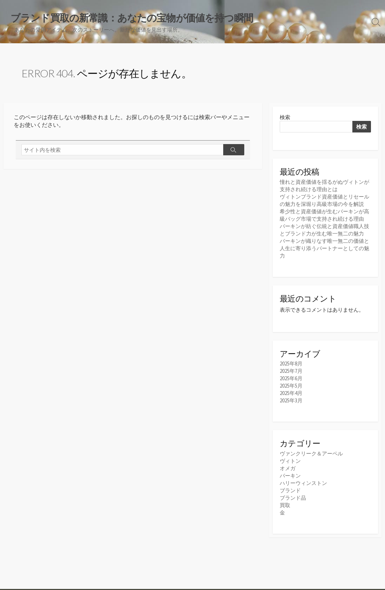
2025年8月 (291, 363)
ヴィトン (290, 461)
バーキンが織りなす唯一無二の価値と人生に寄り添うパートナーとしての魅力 (324, 248)
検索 (285, 117)
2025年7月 (291, 371)
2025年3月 (291, 400)
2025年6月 (291, 378)
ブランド (290, 490)
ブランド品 (293, 497)
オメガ (288, 468)
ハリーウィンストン (303, 483)
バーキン (290, 475)
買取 (285, 505)
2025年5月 (291, 385)
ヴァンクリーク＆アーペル (311, 453)
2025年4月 (291, 393)
